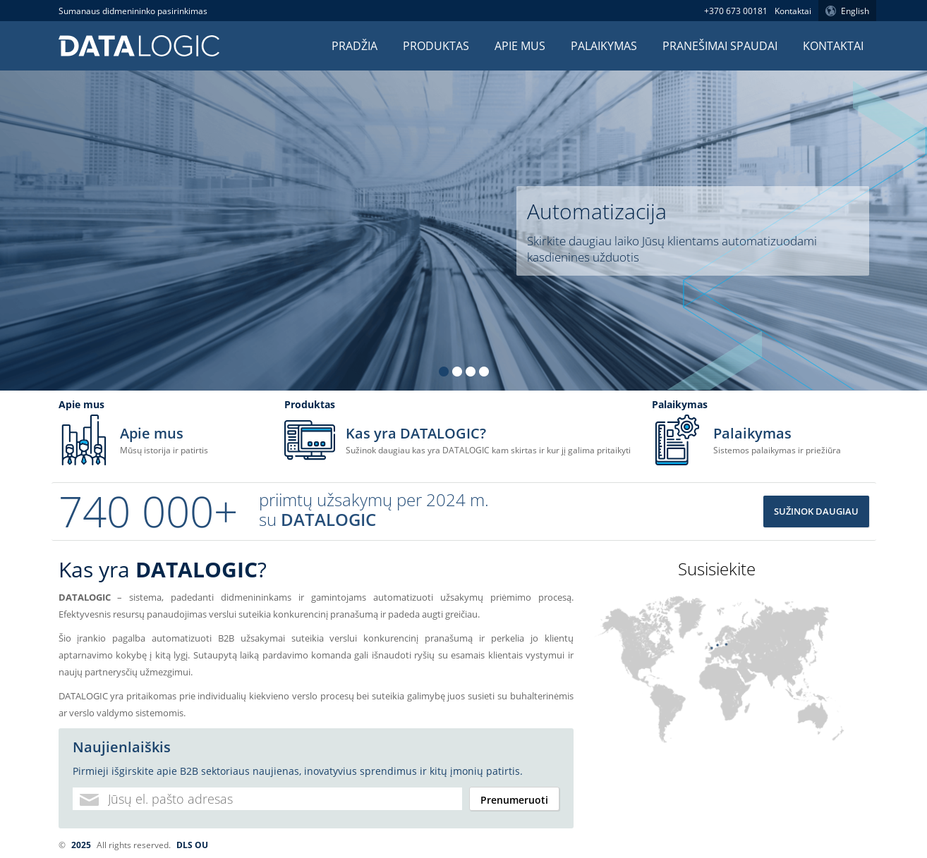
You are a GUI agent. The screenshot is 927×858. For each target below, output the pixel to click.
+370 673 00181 (736, 11)
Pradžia (354, 46)
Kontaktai (793, 11)
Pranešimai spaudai (719, 46)
